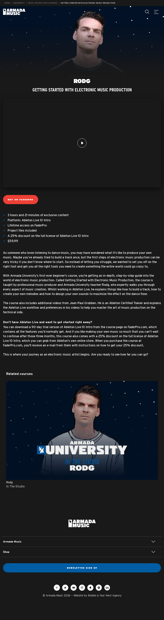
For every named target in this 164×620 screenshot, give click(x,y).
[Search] (147, 11)
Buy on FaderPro (20, 199)
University (19, 3)
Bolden (92, 595)
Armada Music (14, 12)
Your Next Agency (110, 595)
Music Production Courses (42, 3)
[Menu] (156, 11)
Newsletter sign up (82, 568)
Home (7, 3)
